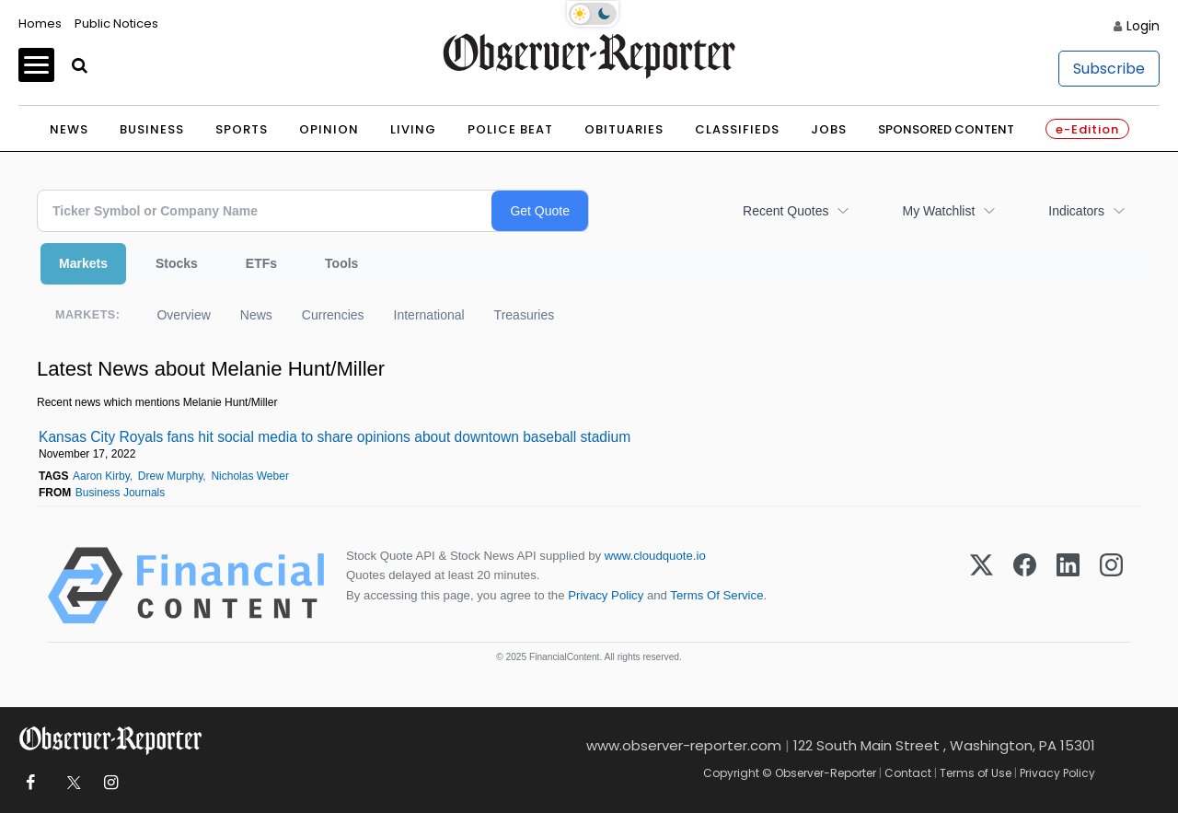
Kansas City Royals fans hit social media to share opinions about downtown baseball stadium (334, 437)
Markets (83, 263)
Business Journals (120, 492)
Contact (907, 773)
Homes (40, 23)
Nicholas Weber (249, 476)
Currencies (333, 315)
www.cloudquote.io (655, 556)
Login (1143, 26)
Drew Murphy (170, 476)
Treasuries (524, 315)
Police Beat (510, 129)
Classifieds (737, 129)
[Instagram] (1111, 585)
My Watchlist (938, 210)
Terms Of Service (716, 595)
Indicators (1076, 210)
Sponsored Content (946, 129)
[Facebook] (1025, 585)
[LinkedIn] (1068, 585)
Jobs (829, 129)
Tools (341, 263)
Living (413, 129)
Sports (241, 129)
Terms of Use (975, 773)
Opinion (329, 129)
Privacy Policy (605, 595)
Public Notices (116, 23)
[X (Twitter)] (981, 585)
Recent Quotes (785, 210)
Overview (183, 315)
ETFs (261, 263)
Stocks (177, 263)
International (429, 315)
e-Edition (1087, 129)
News (69, 129)
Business (152, 129)
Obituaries (624, 129)
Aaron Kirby (101, 476)
